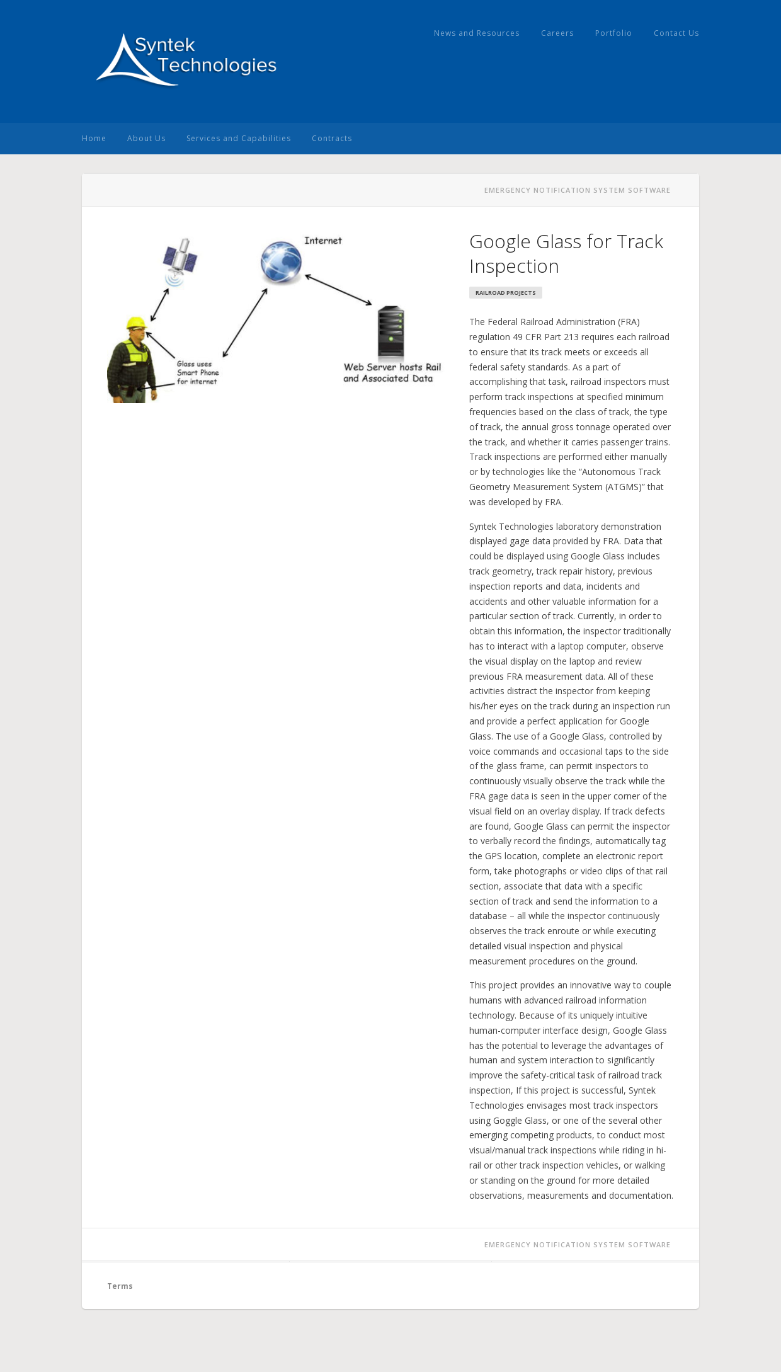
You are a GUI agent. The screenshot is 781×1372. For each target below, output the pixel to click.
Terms (120, 1286)
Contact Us (676, 33)
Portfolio (613, 33)
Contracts (332, 138)
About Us (146, 138)
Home (94, 138)
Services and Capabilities (238, 138)
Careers (557, 33)
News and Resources (477, 33)
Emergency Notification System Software (577, 190)
